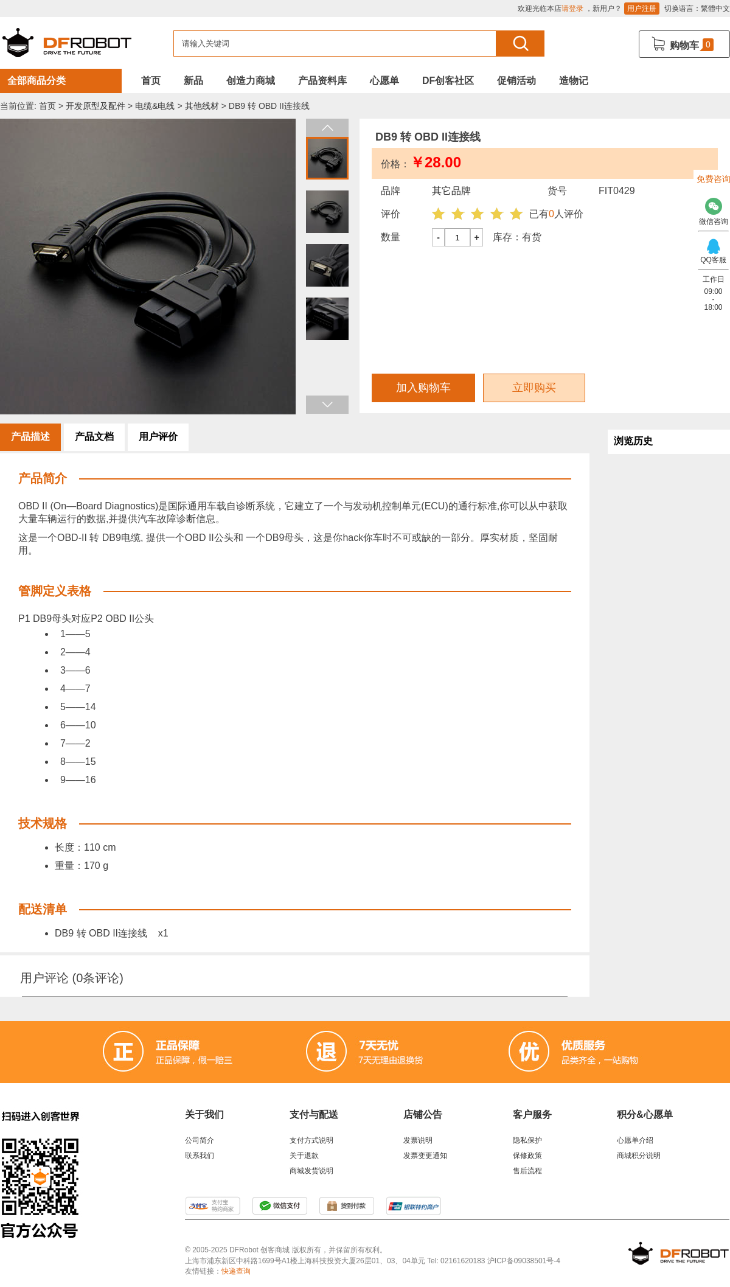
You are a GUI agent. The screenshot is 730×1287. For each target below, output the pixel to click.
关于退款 (304, 1155)
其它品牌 (451, 191)
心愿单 (384, 80)
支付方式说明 (311, 1140)
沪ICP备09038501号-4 (523, 1261)
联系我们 (199, 1155)
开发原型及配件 (95, 106)
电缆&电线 (155, 106)
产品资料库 (322, 80)
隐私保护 (527, 1140)
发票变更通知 (425, 1155)
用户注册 (641, 8)
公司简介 (199, 1140)
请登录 (572, 8)
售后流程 (527, 1171)
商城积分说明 (639, 1155)
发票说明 (418, 1140)
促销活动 (516, 80)
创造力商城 (250, 80)
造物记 (573, 80)
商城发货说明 (311, 1171)
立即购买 (534, 388)
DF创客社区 (448, 80)
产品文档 (94, 436)
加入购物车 (423, 388)
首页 (151, 80)
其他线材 (202, 106)
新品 (193, 80)
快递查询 (236, 1271)
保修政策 (527, 1155)
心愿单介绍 (635, 1140)
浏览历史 (633, 441)
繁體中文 (715, 8)
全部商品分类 (36, 80)
